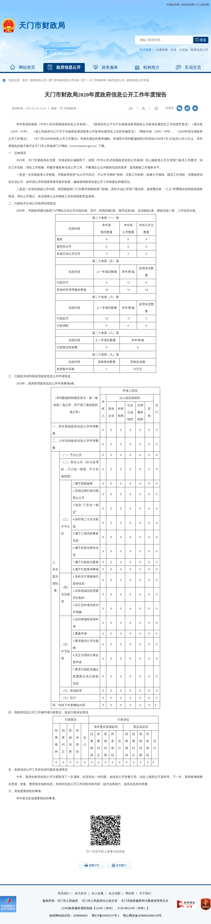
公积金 (183, 49)
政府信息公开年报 (138, 80)
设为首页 (81, 893)
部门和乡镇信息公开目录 (64, 80)
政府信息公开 (199, 49)
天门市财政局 (42, 25)
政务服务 (105, 67)
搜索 (200, 40)
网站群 (129, 893)
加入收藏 (97, 893)
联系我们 (64, 893)
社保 (173, 49)
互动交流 (188, 67)
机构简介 (147, 67)
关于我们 (145, 893)
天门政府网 (202, 4)
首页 (25, 80)
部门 (84, 80)
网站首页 (22, 67)
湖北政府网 (187, 4)
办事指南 (162, 49)
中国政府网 (172, 4)
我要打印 (92, 865)
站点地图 (114, 893)
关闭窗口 (119, 865)
